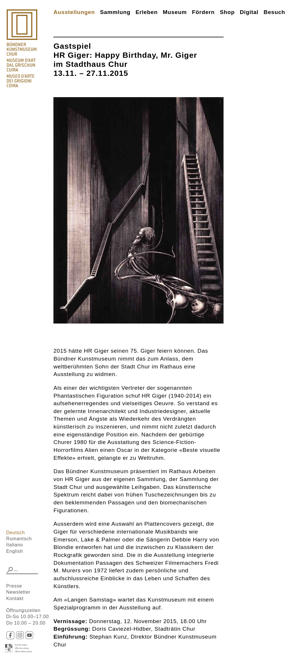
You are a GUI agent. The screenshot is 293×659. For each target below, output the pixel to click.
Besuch (274, 12)
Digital (249, 12)
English (14, 551)
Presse (14, 585)
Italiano (14, 544)
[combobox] (22, 570)
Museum (175, 12)
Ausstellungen (74, 12)
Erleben (147, 12)
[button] (10, 570)
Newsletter (18, 592)
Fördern (203, 12)
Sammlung (115, 12)
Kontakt (15, 598)
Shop (227, 12)
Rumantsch (19, 538)
